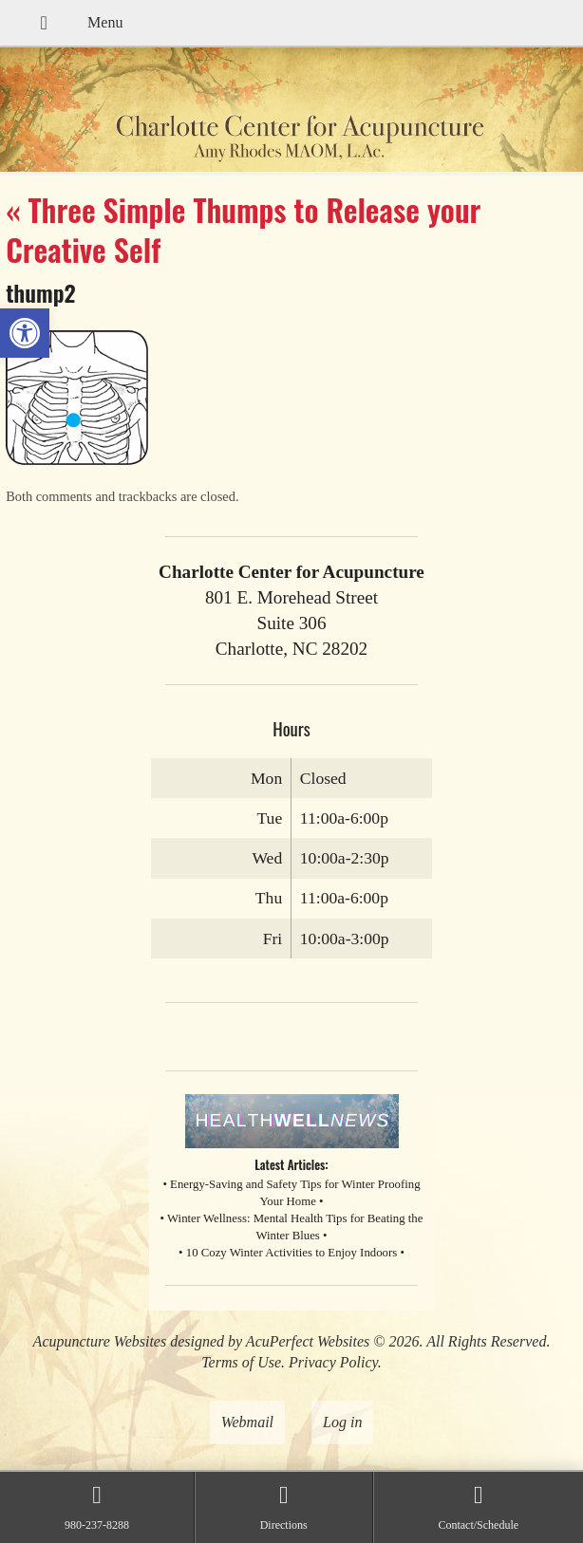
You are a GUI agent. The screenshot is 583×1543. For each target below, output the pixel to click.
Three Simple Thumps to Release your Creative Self (243, 229)
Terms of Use (241, 1362)
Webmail (247, 1422)
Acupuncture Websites (100, 1341)
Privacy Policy (333, 1362)
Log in (342, 1422)
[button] (24, 333)
